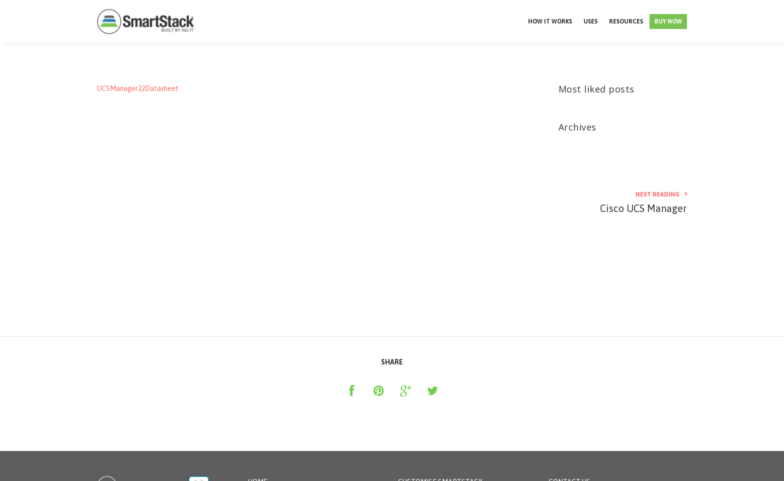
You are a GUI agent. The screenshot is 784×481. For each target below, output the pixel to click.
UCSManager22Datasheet (137, 88)
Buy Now (668, 21)
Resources (626, 21)
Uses (591, 21)
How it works (550, 21)
